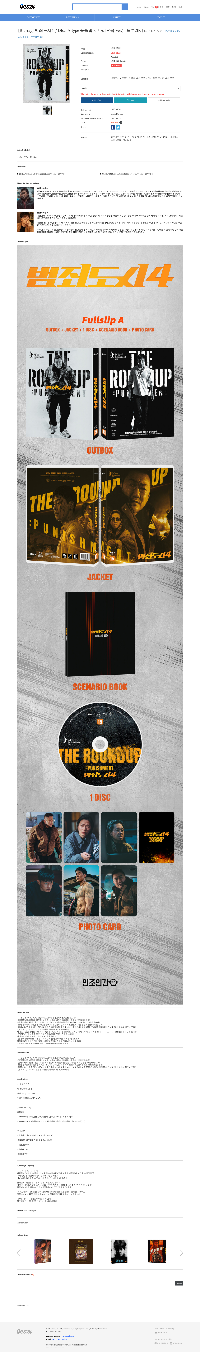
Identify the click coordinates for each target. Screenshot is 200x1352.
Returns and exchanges (26, 1211)
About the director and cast (28, 183)
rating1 (18, 1284)
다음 (181, 1252)
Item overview (23, 1053)
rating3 (22, 1284)
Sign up (146, 7)
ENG (161, 7)
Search (125, 7)
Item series (21, 167)
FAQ (180, 7)
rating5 (27, 1284)
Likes (115, 122)
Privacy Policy (61, 1339)
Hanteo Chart (22, 1223)
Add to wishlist (164, 100)
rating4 (25, 1284)
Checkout (130, 100)
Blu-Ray (33, 157)
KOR (174, 7)
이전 (19, 1252)
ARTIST (116, 17)
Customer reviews (25, 1275)
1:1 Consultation (68, 1336)
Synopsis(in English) (25, 1166)
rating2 (20, 1284)
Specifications (22, 1079)
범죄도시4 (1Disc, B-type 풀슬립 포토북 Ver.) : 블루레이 (42, 174)
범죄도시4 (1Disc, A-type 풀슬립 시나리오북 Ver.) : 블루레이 (127, 174)
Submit (179, 1283)
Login (139, 7)
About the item (23, 1013)
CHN (168, 7)
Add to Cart (96, 100)
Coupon (116, 65)
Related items (22, 1235)
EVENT (161, 17)
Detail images (22, 241)
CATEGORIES (33, 17)
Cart (152, 7)
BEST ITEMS (72, 17)
